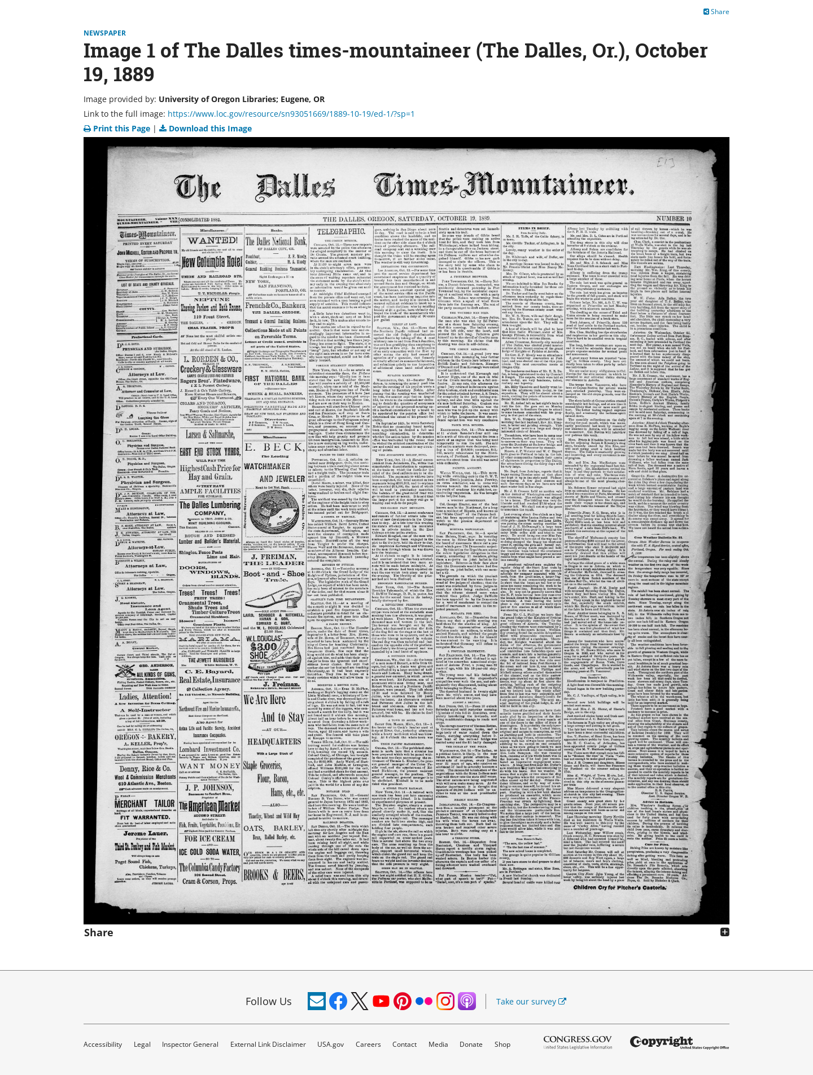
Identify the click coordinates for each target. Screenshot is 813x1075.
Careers (368, 1044)
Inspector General (190, 1044)
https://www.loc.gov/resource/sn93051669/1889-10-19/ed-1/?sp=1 (291, 113)
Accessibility (103, 1044)
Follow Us (269, 1001)
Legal (142, 1044)
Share (716, 11)
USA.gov (330, 1044)
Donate (471, 1044)
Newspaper (105, 33)
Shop (502, 1044)
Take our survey (531, 1001)
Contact (404, 1044)
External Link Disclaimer (268, 1044)
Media (438, 1044)
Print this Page (118, 128)
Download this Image (205, 128)
